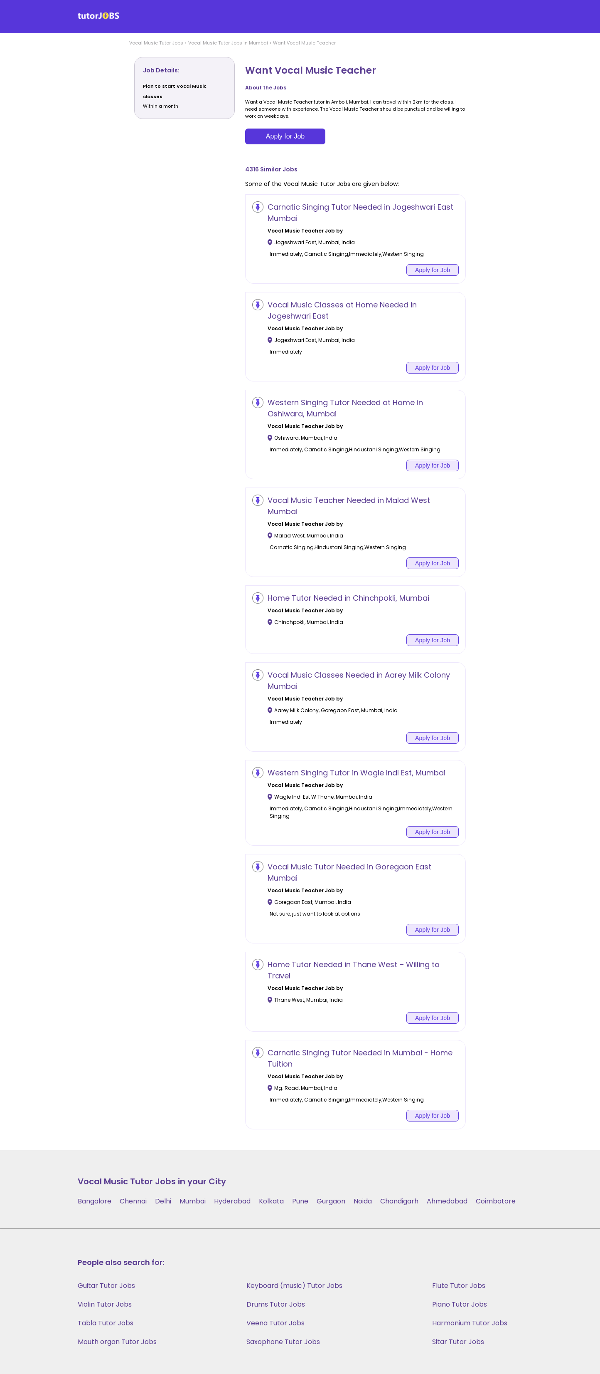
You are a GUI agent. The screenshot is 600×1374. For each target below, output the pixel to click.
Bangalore (94, 1201)
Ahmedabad (447, 1201)
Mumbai (193, 1201)
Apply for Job (285, 136)
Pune (300, 1201)
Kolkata (271, 1201)
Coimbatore (496, 1201)
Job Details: (161, 70)
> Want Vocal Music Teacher (302, 43)
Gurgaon (331, 1201)
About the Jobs (265, 87)
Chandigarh (399, 1201)
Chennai (133, 1201)
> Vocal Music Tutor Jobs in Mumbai (225, 43)
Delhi (163, 1201)
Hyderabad (232, 1201)
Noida (363, 1201)
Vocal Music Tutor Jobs (156, 43)
